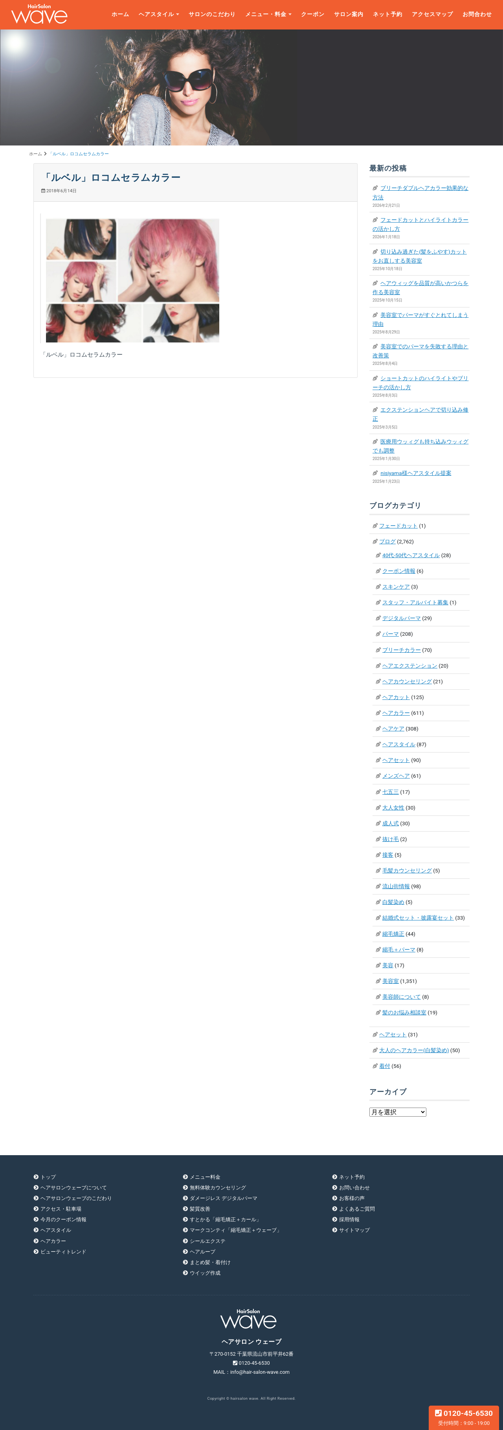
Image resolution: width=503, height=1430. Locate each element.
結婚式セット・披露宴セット (418, 918)
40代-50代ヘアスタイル (411, 555)
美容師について (401, 997)
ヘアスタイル (156, 14)
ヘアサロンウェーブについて (73, 1188)
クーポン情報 (398, 571)
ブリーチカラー (401, 650)
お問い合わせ (354, 1188)
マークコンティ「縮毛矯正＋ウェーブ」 (236, 1230)
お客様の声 (352, 1198)
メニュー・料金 (265, 14)
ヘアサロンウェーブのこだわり (76, 1198)
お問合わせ (477, 14)
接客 (387, 855)
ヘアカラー (396, 713)
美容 (387, 965)
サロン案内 (348, 14)
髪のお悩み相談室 (404, 1012)
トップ (48, 1177)
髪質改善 (200, 1209)
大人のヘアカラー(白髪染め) (414, 1050)
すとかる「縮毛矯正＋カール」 (225, 1219)
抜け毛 (390, 839)
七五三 (390, 792)
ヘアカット (396, 697)
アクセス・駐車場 (60, 1209)
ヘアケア (393, 728)
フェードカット (398, 526)
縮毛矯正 (393, 934)
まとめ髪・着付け (210, 1262)
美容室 (390, 981)
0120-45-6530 (464, 1417)
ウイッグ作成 (205, 1273)
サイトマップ (354, 1230)
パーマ (390, 634)
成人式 (390, 823)
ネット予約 (387, 14)
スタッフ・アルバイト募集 (415, 602)
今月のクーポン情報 (63, 1219)
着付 (384, 1066)
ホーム (120, 14)
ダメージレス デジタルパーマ (223, 1198)
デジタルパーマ (401, 618)
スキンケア (396, 586)
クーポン (313, 14)
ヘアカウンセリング (407, 681)
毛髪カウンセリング (407, 870)
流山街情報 (396, 886)
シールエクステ (208, 1241)
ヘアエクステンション (409, 666)
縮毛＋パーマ (398, 949)
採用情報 (349, 1219)
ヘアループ (202, 1252)
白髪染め (393, 902)
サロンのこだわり (212, 14)
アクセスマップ (432, 14)
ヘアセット (396, 760)
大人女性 (393, 807)
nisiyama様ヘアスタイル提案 (415, 473)
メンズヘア (396, 776)
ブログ (387, 541)
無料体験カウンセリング (218, 1188)
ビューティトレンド (63, 1252)
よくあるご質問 (357, 1209)
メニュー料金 (205, 1177)
